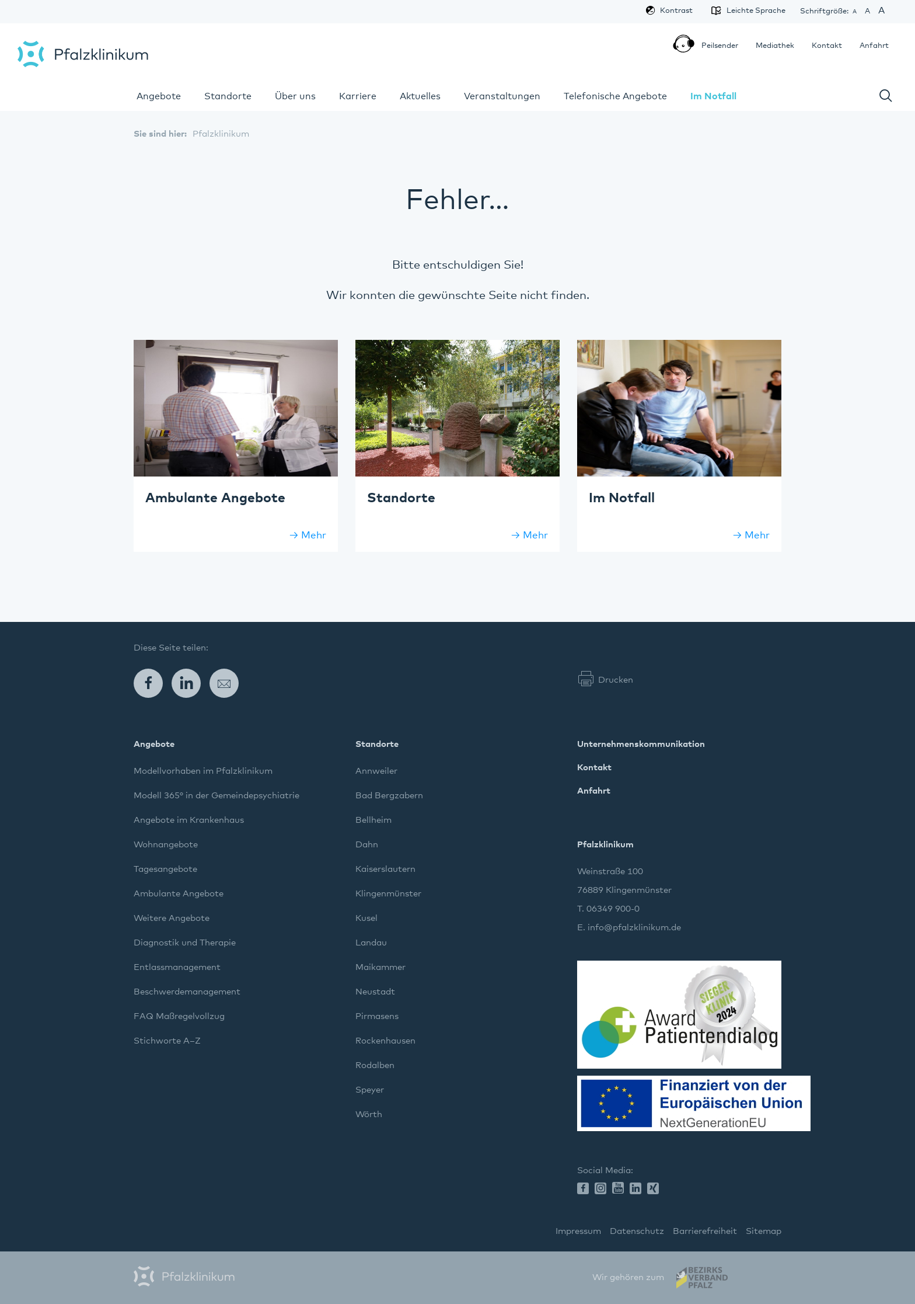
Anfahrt (874, 46)
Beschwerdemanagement (187, 991)
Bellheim (373, 820)
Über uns (295, 96)
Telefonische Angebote (615, 96)
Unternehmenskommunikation (641, 744)
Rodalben (374, 1065)
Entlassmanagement (177, 967)
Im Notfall (713, 96)
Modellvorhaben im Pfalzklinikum (203, 771)
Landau (371, 942)
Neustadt (375, 991)
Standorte (228, 96)
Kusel (366, 918)
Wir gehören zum (628, 1277)
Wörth (368, 1114)
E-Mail (228, 683)
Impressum (578, 1231)
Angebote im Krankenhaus (189, 820)
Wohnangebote (166, 844)
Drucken (615, 680)
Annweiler (376, 771)
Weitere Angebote (171, 918)
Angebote (159, 96)
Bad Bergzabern (389, 795)
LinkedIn (190, 683)
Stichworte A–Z (167, 1041)
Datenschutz (637, 1231)
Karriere (357, 96)
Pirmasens (377, 1016)
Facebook (153, 683)
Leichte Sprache (751, 10)
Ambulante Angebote (178, 893)
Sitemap (763, 1231)
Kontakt (827, 46)
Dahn (366, 844)
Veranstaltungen (502, 96)
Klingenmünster (388, 893)
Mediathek (775, 46)
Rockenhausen (385, 1041)
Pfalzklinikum (83, 54)
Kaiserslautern (385, 869)
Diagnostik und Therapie (185, 942)
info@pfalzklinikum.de (634, 927)
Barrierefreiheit (705, 1231)
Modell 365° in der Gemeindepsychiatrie (216, 795)
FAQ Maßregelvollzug (179, 1016)
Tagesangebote (165, 869)
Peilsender (715, 47)
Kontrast (676, 11)
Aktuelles (420, 96)
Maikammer (380, 967)
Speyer (369, 1090)
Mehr (313, 536)
